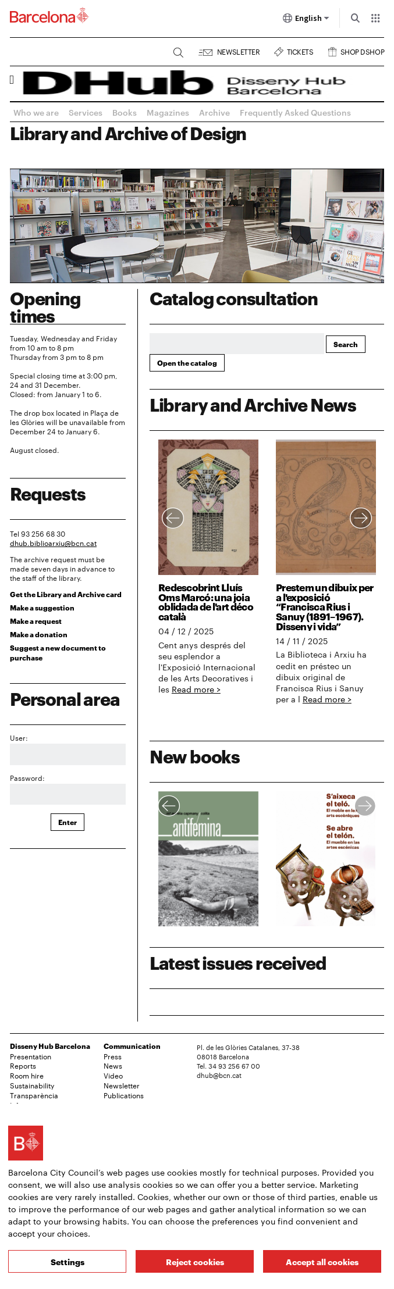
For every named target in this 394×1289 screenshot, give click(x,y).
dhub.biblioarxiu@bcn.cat (53, 542)
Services (85, 111)
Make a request (36, 621)
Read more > (196, 689)
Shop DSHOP (362, 50)
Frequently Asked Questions (295, 111)
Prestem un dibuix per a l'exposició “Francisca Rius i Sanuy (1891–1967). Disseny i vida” (325, 606)
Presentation (30, 1056)
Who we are (36, 111)
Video (113, 1075)
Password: (27, 777)
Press (113, 1056)
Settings (67, 1261)
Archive (214, 111)
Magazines (168, 111)
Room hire (27, 1075)
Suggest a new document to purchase (58, 652)
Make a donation (39, 634)
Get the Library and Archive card (66, 594)
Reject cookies (195, 1261)
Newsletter (238, 50)
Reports (23, 1065)
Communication (132, 1046)
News (113, 1065)
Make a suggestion (42, 607)
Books (124, 111)
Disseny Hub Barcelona (50, 1046)
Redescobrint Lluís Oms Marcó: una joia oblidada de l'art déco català (205, 601)
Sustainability (32, 1085)
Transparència (34, 1095)
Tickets (300, 50)
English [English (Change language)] (306, 20)
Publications (124, 1095)
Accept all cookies (322, 1261)
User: (19, 737)
